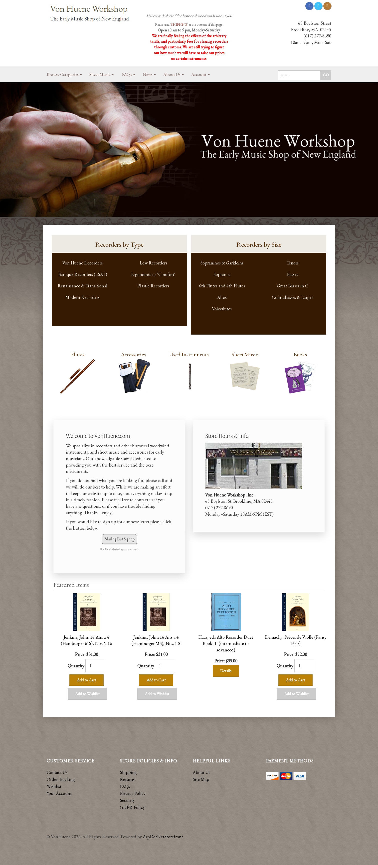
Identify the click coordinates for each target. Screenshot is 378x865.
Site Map (201, 779)
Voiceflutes (222, 309)
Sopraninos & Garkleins (221, 263)
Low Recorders (153, 263)
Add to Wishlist (87, 693)
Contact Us (57, 772)
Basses (292, 274)
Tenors (292, 263)
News (149, 74)
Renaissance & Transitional (82, 286)
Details (225, 670)
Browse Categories (64, 74)
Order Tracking (61, 779)
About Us (173, 74)
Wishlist (54, 786)
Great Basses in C (292, 286)
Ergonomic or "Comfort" (153, 274)
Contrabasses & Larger (292, 297)
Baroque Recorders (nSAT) (82, 274)
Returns (127, 779)
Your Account (59, 793)
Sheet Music (101, 74)
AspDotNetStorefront (163, 837)
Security (127, 800)
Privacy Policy (133, 793)
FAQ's (128, 74)
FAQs (125, 786)
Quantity (76, 666)
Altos (222, 297)
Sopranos (221, 274)
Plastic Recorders (153, 286)
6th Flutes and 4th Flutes (222, 286)
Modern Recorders (82, 297)
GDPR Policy (132, 807)
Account (200, 74)
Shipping (128, 772)
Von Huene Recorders (82, 263)
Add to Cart (86, 680)
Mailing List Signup (119, 539)
